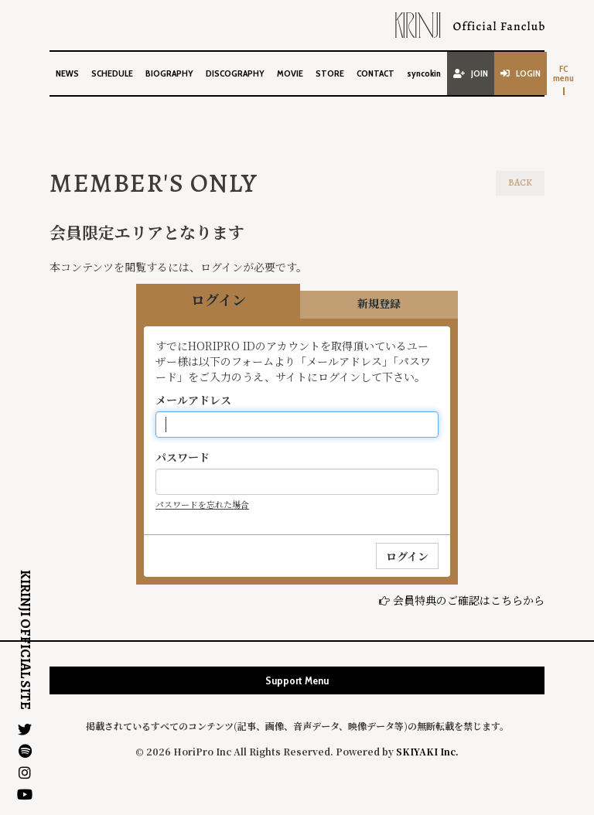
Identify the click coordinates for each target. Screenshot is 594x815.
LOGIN (520, 73)
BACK (520, 182)
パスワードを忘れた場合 (202, 504)
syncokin (424, 73)
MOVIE (290, 73)
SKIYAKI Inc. (427, 751)
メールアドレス (193, 400)
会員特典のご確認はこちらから (468, 600)
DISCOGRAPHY (235, 73)
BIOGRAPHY (169, 73)
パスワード (182, 457)
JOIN (470, 73)
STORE (330, 73)
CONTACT (375, 73)
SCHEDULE (112, 73)
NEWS (67, 73)
